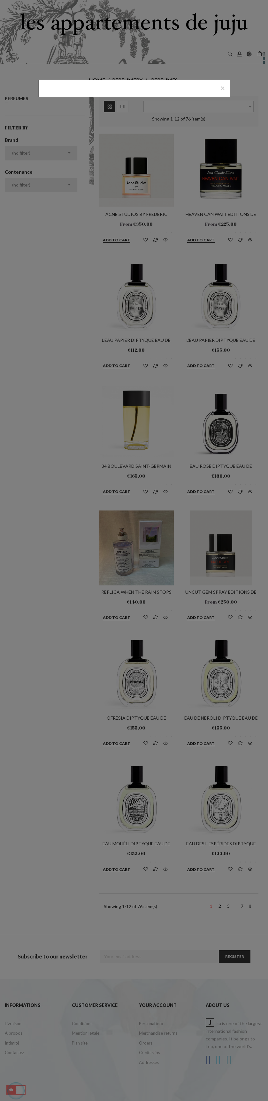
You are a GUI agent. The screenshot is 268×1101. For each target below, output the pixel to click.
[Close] (222, 88)
